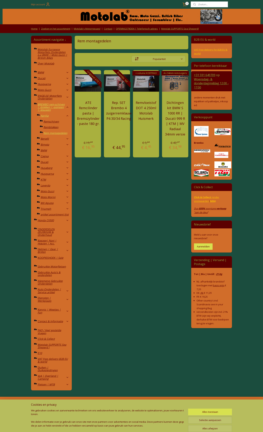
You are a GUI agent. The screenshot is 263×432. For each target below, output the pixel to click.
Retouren (37, 404)
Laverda (55, 185)
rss (122, 425)
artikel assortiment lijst (55, 214)
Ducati (53, 78)
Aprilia (55, 115)
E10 (40, 353)
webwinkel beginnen (136, 425)
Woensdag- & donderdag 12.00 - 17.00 (211, 83)
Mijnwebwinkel (168, 425)
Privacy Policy (91, 411)
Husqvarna (53, 84)
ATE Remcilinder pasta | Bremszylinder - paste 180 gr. (88, 113)
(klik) (213, 201)
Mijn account (40, 4)
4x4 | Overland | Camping (53, 377)
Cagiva (55, 156)
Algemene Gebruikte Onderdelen (50, 282)
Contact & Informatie (53, 321)
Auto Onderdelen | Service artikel (53, 291)
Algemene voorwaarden (91, 404)
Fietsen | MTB (53, 384)
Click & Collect (46, 339)
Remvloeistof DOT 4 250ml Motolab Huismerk (146, 110)
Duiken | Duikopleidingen (48, 369)
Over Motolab (46, 63)
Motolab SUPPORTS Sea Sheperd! (180, 28)
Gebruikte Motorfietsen (52, 266)
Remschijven (51, 121)
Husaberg (55, 168)
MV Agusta (55, 203)
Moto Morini (55, 197)
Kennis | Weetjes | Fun (53, 311)
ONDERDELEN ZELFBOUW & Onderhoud (53, 232)
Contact (108, 28)
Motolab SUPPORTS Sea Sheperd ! (52, 346)
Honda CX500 (53, 220)
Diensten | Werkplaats (53, 299)
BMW (53, 72)
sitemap (115, 425)
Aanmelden (203, 246)
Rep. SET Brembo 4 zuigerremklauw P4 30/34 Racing (119, 110)
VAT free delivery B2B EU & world (53, 360)
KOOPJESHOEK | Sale (50, 257)
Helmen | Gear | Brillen (53, 250)
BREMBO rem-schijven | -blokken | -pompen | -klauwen (53, 107)
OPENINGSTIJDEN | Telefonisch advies (137, 28)
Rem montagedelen (55, 133)
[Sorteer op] (158, 59)
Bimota (55, 144)
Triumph (55, 209)
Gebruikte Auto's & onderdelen (49, 274)
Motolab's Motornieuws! (87, 28)
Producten (131, 404)
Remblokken (50, 127)
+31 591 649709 (204, 75)
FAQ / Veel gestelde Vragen (49, 331)
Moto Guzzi (53, 90)
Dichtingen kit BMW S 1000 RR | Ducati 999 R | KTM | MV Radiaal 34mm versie (175, 118)
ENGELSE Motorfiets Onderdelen (53, 97)
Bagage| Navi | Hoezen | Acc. (53, 242)
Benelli (55, 138)
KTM (55, 179)
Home (34, 28)
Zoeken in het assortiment (55, 28)
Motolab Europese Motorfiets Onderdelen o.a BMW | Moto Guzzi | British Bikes (52, 54)
